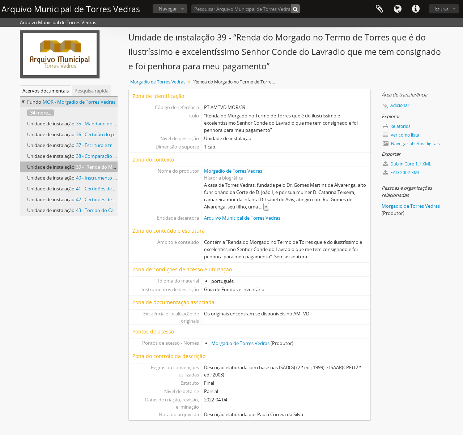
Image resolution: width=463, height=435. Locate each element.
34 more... (40, 112)
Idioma (397, 9)
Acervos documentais (45, 90)
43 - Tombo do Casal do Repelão (110, 210)
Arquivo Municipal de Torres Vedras (242, 218)
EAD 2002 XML (401, 172)
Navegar (168, 8)
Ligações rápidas (416, 9)
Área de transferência (379, 9)
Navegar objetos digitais (411, 144)
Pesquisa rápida (92, 90)
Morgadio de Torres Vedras (158, 82)
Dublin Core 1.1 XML (407, 164)
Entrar (442, 8)
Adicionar (399, 105)
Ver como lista (401, 135)
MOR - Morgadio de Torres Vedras (79, 102)
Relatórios (397, 126)
